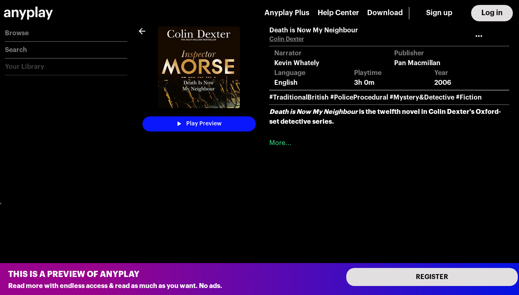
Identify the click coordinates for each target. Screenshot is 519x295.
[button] (66, 33)
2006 (442, 82)
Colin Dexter (286, 39)
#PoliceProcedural (359, 97)
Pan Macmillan (417, 63)
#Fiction (469, 97)
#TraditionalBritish (299, 97)
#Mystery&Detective (422, 97)
